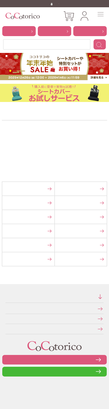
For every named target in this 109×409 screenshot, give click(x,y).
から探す (19, 30)
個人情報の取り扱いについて (6, 319)
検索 (100, 44)
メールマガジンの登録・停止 (6, 329)
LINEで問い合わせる (54, 371)
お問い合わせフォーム (54, 359)
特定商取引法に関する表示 (6, 309)
